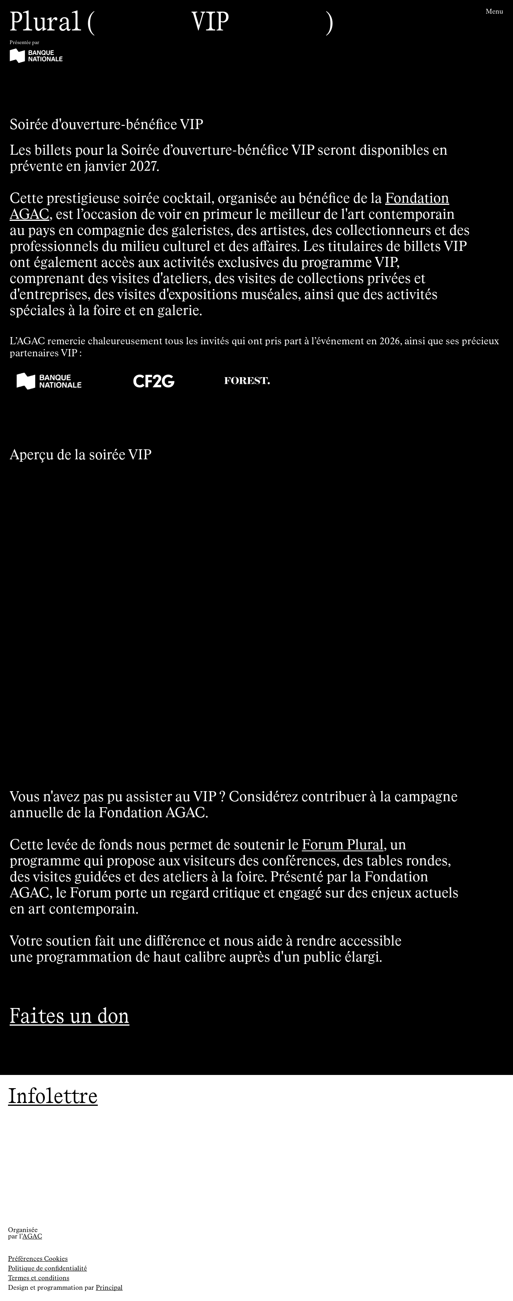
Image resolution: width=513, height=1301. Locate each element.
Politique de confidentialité (47, 1269)
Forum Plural (343, 846)
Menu (494, 12)
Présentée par (24, 42)
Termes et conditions (38, 1278)
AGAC (32, 1237)
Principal (109, 1288)
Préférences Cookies (38, 1259)
